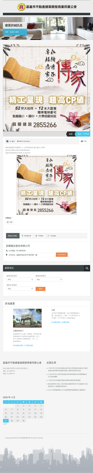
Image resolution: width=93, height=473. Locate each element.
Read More (17, 341)
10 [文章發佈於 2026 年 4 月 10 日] (29, 409)
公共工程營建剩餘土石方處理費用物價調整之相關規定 (67, 390)
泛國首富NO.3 (18, 331)
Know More (62, 254)
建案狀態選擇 (41, 276)
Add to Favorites (23, 141)
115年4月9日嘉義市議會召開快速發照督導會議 (64, 380)
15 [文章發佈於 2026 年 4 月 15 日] (17, 413)
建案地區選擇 (12, 276)
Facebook (26, 236)
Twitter (39, 236)
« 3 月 (5, 424)
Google (52, 236)
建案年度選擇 (12, 285)
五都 (53, 310)
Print (85, 141)
